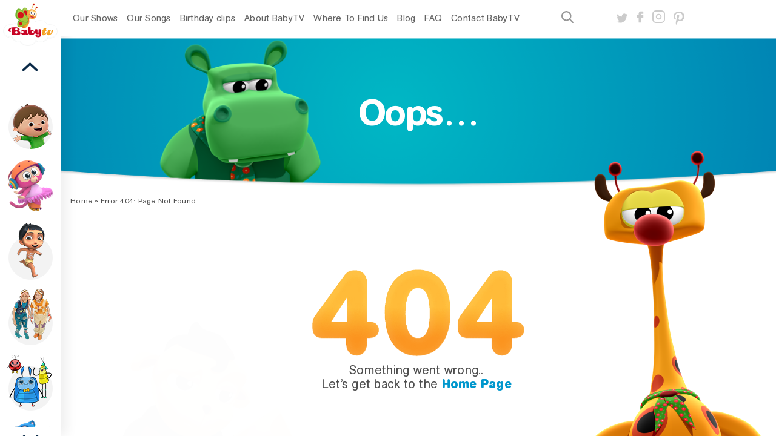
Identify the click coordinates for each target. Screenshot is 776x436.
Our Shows (95, 18)
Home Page (477, 384)
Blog (406, 18)
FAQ (433, 18)
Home (81, 201)
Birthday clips (208, 18)
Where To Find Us (350, 18)
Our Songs (148, 18)
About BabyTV (274, 18)
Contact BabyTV (485, 18)
